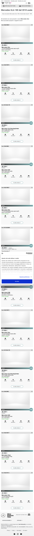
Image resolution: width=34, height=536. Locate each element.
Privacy (8, 530)
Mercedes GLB (17, 171)
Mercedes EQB (17, 294)
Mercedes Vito (17, 49)
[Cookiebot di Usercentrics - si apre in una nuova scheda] (26, 253)
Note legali (19, 530)
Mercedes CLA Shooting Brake (17, 130)
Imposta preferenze (25, 277)
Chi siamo (25, 530)
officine (19, 520)
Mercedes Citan (17, 457)
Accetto (17, 281)
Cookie (13, 530)
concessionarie (6, 520)
